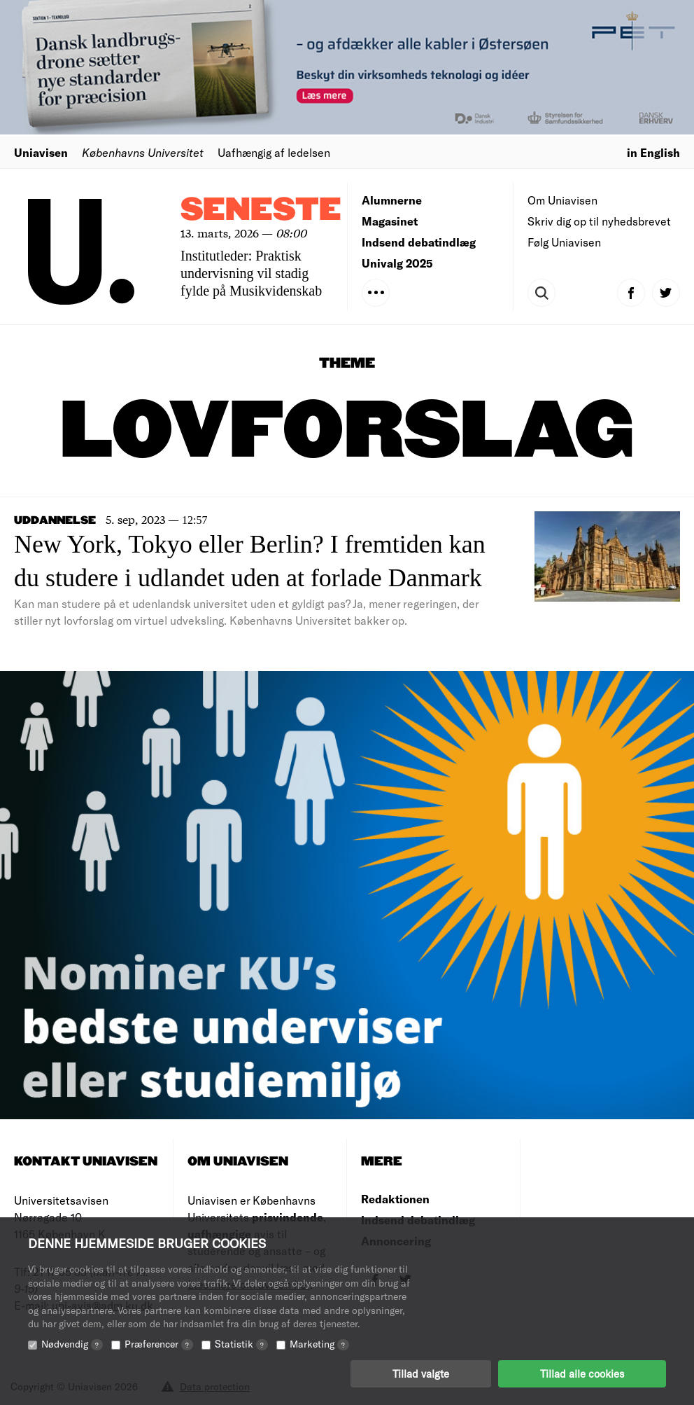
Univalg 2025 (397, 263)
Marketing (319, 1344)
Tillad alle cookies (582, 1373)
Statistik (241, 1344)
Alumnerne (392, 200)
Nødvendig (72, 1344)
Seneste (260, 210)
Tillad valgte (420, 1373)
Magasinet (390, 221)
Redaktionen (395, 1198)
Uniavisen (41, 152)
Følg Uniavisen (564, 242)
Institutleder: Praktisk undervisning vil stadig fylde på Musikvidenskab (251, 273)
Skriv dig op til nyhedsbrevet (599, 221)
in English (653, 152)
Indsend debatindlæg (419, 242)
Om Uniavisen (562, 200)
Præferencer (159, 1344)
